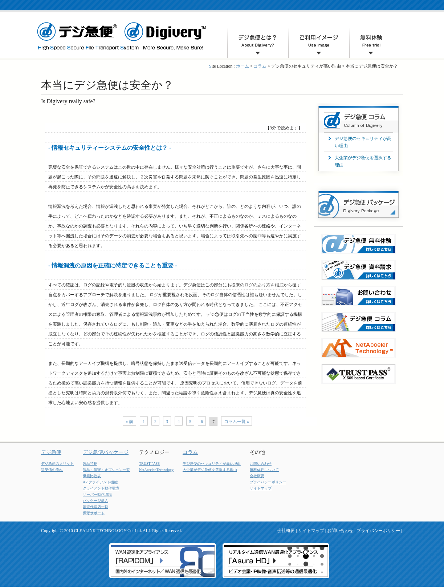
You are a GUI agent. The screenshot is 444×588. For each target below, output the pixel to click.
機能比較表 (92, 476)
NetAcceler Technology (156, 470)
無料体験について (264, 470)
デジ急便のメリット (57, 464)
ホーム (242, 66)
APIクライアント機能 (100, 482)
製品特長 (90, 464)
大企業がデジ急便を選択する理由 (210, 470)
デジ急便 (51, 452)
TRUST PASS (149, 464)
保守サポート (94, 513)
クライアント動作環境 (101, 488)
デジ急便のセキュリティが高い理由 (212, 464)
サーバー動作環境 (97, 494)
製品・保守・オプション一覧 (106, 470)
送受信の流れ (52, 470)
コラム (259, 66)
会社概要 (257, 476)
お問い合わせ (261, 464)
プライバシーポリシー (268, 482)
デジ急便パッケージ (106, 452)
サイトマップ (261, 488)
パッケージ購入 (95, 501)
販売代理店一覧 (95, 507)
